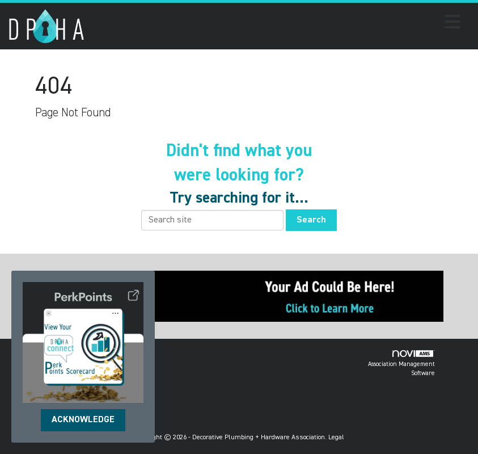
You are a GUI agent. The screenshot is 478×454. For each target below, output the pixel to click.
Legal (336, 437)
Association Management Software (401, 363)
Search (311, 220)
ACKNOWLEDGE (83, 419)
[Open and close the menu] (275, 23)
